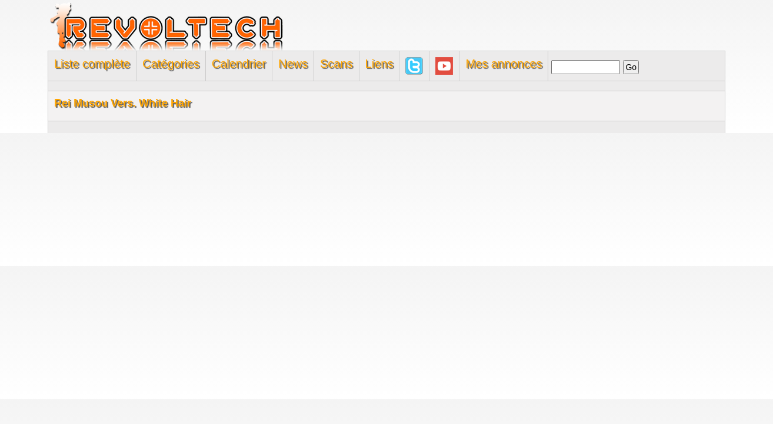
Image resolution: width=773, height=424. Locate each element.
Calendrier (239, 63)
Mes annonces (503, 63)
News (293, 63)
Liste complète (92, 63)
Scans (336, 63)
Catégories (170, 63)
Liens (379, 63)
